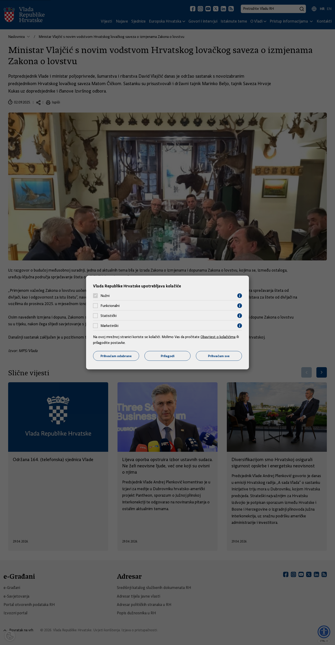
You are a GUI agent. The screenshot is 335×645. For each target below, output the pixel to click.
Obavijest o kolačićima (218, 337)
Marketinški (109, 326)
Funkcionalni (110, 306)
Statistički (108, 316)
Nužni (105, 296)
